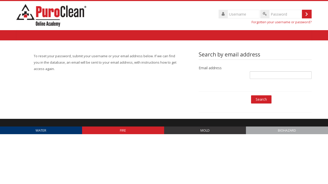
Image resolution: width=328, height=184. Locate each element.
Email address (210, 67)
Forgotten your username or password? (282, 22)
